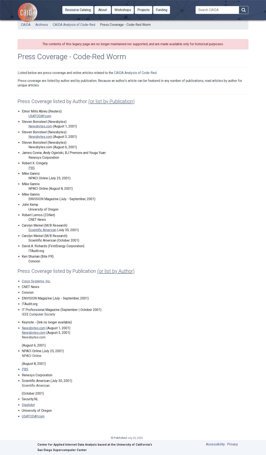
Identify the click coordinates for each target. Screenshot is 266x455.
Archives (41, 25)
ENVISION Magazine (43, 199)
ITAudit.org (36, 251)
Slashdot (28, 405)
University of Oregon (43, 209)
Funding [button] (163, 9)
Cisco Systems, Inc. (36, 281)
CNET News (37, 220)
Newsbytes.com (40, 126)
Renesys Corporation (43, 158)
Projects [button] (144, 9)
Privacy (232, 444)
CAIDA (26, 25)
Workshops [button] (124, 9)
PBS (31, 168)
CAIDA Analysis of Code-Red (74, 25)
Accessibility (215, 444)
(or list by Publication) (111, 101)
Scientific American (42, 230)
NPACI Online (38, 178)
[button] (78, 10)
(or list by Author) (116, 271)
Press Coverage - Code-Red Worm (125, 25)
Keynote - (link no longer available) (47, 322)
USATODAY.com (39, 116)
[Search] (217, 10)
